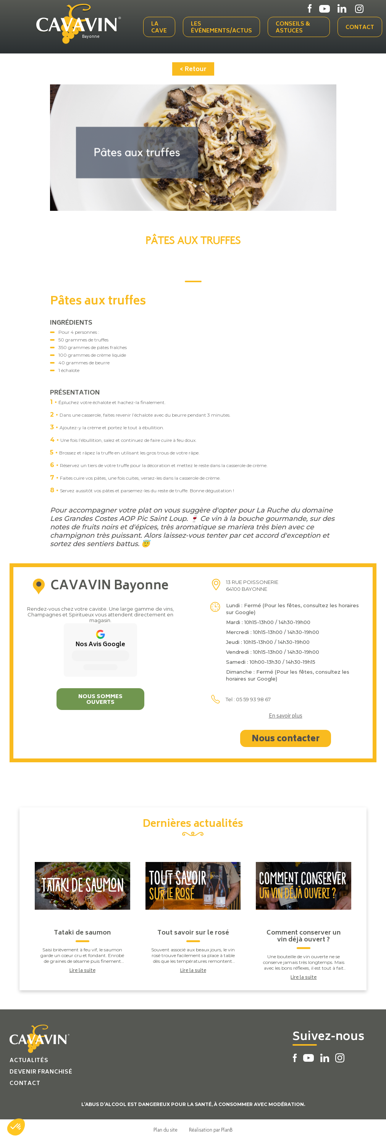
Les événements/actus (221, 27)
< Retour (193, 69)
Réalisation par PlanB (211, 1129)
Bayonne (91, 37)
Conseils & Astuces (293, 27)
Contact (360, 27)
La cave (159, 27)
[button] (16, 1127)
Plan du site (165, 1129)
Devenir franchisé (41, 1072)
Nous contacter (286, 739)
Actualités (29, 1061)
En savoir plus (285, 716)
